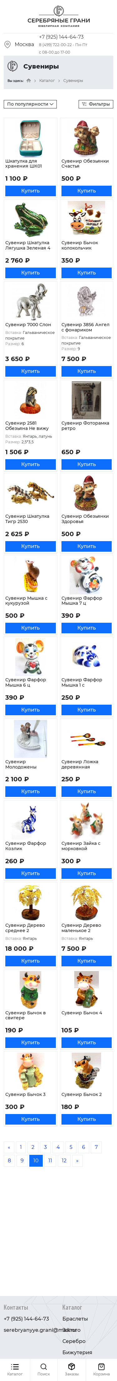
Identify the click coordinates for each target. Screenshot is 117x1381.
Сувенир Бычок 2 (81, 1094)
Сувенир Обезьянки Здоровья (85, 518)
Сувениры (73, 80)
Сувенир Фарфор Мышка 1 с (81, 682)
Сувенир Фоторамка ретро (85, 425)
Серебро (73, 1341)
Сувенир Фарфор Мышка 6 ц (25, 682)
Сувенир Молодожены (21, 764)
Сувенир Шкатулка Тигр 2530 (27, 518)
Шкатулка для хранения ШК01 (23, 163)
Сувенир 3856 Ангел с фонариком (85, 327)
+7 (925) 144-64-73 (61, 37)
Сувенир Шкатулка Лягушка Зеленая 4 (27, 245)
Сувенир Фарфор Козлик (25, 846)
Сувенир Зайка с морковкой (80, 846)
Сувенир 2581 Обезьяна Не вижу (27, 425)
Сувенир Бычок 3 (25, 1094)
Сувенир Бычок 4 (81, 1013)
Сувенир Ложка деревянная (79, 764)
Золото (71, 1330)
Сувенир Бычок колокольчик (79, 245)
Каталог (47, 80)
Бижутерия (77, 1352)
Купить (30, 191)
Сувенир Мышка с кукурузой (26, 600)
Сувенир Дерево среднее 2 (25, 927)
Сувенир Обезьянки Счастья (85, 163)
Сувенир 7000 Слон (28, 324)
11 (50, 1161)
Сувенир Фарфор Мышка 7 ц (81, 600)
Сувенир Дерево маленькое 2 (81, 927)
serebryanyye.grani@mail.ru (40, 1330)
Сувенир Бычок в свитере (25, 1015)
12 (64, 1161)
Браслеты (75, 1319)
